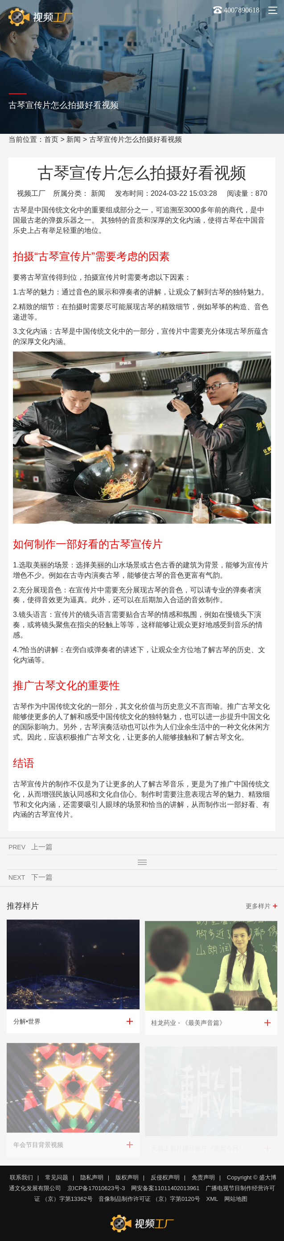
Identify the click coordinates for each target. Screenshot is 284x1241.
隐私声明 (91, 1177)
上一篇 (42, 848)
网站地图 (235, 1198)
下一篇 (42, 878)
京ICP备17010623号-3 (96, 1188)
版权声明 (127, 1177)
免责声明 (203, 1177)
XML (212, 1198)
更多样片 (258, 906)
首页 (51, 139)
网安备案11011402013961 (165, 1188)
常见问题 (56, 1177)
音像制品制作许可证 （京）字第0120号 (149, 1198)
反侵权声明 (165, 1177)
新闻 (73, 139)
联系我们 (21, 1177)
